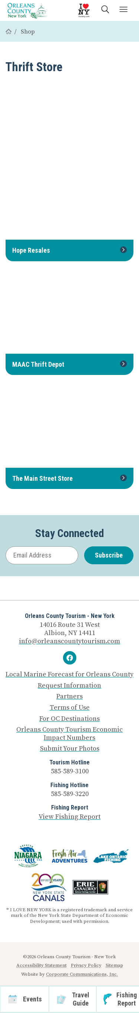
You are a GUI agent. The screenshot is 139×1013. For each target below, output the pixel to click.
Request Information (69, 686)
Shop (28, 31)
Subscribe (109, 555)
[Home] (8, 31)
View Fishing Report (69, 816)
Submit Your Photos (69, 749)
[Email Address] (42, 555)
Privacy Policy (86, 965)
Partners (69, 696)
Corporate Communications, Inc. (82, 974)
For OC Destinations (69, 719)
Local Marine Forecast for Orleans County (69, 674)
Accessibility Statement (41, 965)
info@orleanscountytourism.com (69, 641)
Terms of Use (70, 708)
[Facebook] (69, 658)
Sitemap (114, 965)
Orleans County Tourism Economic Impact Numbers (69, 734)
